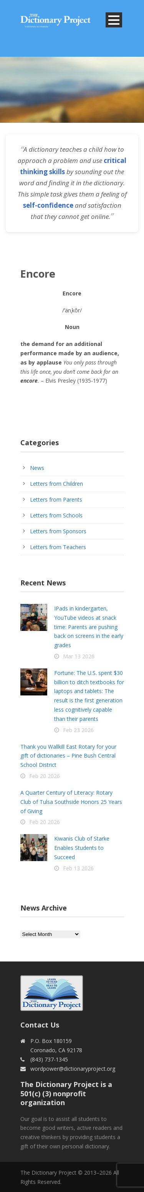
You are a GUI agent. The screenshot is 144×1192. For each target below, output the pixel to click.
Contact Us (39, 1024)
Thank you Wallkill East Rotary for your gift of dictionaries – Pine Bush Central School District (68, 756)
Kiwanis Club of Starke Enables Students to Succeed (81, 848)
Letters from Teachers (58, 547)
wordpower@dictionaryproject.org (72, 1068)
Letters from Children (56, 483)
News (37, 467)
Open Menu (114, 19)
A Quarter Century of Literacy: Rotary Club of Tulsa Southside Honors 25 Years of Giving (71, 802)
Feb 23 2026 (78, 730)
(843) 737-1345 (49, 1059)
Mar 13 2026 (78, 656)
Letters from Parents (56, 499)
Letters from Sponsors (58, 531)
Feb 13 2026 (78, 868)
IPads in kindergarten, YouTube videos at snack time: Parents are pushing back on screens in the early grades (88, 627)
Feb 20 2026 (44, 776)
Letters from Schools (56, 515)
